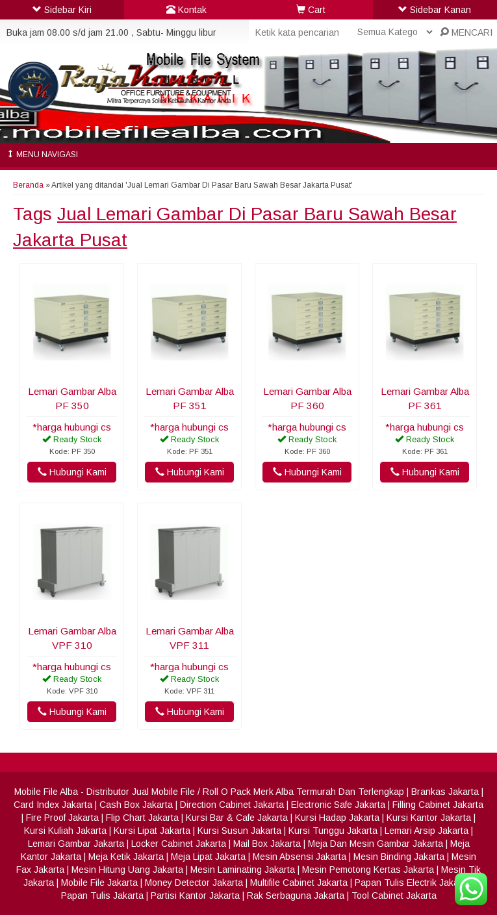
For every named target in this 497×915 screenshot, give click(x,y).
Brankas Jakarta (445, 791)
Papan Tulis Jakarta (102, 895)
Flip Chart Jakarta (142, 817)
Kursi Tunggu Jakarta (332, 830)
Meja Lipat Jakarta (208, 856)
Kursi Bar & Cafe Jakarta (237, 817)
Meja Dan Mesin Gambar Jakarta (375, 843)
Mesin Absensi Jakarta (299, 856)
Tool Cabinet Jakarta (394, 895)
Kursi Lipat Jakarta (152, 830)
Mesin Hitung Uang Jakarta (127, 869)
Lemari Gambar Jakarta (76, 843)
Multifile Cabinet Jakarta (299, 882)
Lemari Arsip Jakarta (426, 830)
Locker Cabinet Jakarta (178, 843)
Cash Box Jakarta (136, 804)
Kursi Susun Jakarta (239, 830)
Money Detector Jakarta (194, 882)
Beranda (28, 185)
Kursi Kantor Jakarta (429, 817)
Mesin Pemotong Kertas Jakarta (368, 869)
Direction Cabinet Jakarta (232, 804)
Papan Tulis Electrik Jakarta (412, 882)
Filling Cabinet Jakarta (437, 804)
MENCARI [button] (466, 32)
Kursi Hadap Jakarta (337, 817)
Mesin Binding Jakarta (398, 856)
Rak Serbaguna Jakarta (295, 895)
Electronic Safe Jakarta (338, 804)
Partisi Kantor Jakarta (195, 895)
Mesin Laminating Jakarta (242, 869)
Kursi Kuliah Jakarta (65, 830)
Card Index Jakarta (53, 804)
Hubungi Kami (72, 472)
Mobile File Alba (46, 791)
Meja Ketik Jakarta (126, 856)
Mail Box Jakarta (267, 843)
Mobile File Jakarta (99, 882)
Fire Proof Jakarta (62, 817)
